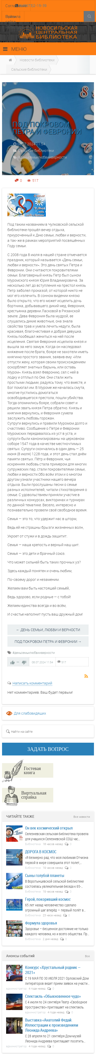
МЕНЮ (15, 48)
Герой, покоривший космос (48, 899)
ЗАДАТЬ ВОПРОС (48, 749)
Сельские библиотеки (36, 150)
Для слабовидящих (30, 713)
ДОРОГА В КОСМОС (40, 851)
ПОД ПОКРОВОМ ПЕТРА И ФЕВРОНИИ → (48, 641)
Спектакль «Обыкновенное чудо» (53, 996)
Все (87, 956)
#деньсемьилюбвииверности (42, 157)
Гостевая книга (32, 770)
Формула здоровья (41, 922)
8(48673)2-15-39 (32, 5)
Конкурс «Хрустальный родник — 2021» (53, 970)
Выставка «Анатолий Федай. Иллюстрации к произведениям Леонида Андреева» (51, 1025)
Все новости (81, 817)
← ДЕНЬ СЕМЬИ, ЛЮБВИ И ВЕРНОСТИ (48, 629)
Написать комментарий (32, 683)
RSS (86, 676)
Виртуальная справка (33, 794)
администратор (16, 988)
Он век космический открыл (49, 828)
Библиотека (33, 844)
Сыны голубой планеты (44, 875)
